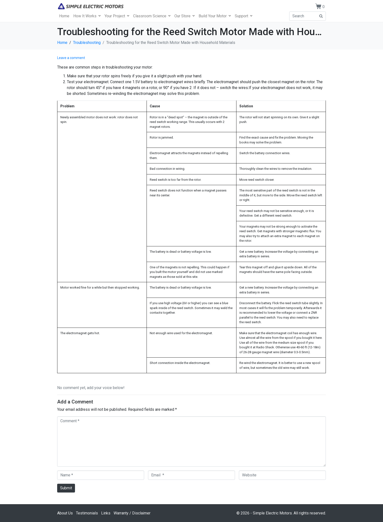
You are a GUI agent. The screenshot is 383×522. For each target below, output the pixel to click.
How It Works (87, 16)
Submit (66, 488)
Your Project (117, 16)
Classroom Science (151, 16)
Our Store (184, 16)
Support (243, 16)
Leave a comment (71, 58)
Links (105, 513)
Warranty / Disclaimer (132, 513)
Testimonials (87, 513)
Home (64, 16)
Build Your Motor (215, 16)
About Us (65, 513)
